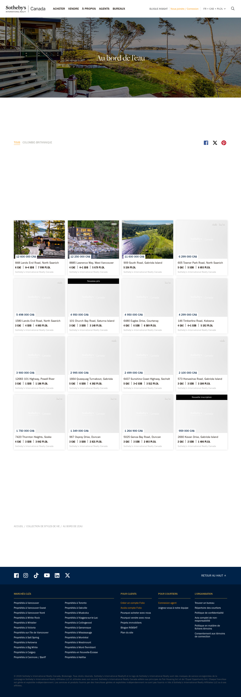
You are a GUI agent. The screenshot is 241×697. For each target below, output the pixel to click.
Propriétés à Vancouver (26, 602)
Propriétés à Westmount (78, 642)
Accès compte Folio (131, 607)
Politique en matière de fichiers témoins (207, 627)
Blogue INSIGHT (158, 8)
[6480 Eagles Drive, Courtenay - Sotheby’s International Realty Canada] (48, 299)
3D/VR (77, 125)
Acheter (59, 8)
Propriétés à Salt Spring (26, 637)
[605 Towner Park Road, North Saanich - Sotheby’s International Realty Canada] (48, 227)
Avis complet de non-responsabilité (206, 619)
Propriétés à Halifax (75, 657)
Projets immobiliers (131, 622)
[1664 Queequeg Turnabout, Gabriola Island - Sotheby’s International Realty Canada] (48, 371)
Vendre (73, 8)
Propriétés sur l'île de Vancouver (31, 632)
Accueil (18, 559)
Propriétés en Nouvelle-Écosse (81, 652)
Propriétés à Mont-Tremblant (80, 647)
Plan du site (127, 632)
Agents (104, 8)
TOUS (17, 109)
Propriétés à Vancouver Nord (29, 612)
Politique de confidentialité (209, 612)
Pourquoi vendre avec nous (135, 617)
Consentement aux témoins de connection (210, 635)
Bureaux (119, 8)
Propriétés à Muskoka (77, 612)
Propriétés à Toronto (76, 602)
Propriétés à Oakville (76, 607)
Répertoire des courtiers (208, 607)
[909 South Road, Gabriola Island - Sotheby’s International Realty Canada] (192, 155)
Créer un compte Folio (133, 602)
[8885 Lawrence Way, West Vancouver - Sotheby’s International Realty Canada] (120, 155)
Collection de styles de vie (43, 559)
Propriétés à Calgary (24, 652)
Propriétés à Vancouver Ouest (30, 607)
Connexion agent (167, 602)
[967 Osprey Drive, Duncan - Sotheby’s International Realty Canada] (120, 442)
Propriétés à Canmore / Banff (30, 657)
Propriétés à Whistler (25, 622)
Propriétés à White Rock (27, 617)
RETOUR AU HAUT (214, 575)
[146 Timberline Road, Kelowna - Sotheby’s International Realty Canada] (120, 299)
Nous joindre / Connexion (184, 8)
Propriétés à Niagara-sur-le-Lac (81, 617)
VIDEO (69, 125)
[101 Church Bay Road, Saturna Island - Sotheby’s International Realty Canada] (192, 227)
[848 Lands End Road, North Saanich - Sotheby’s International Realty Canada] (48, 155)
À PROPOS (89, 8)
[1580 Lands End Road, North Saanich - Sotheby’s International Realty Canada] (120, 227)
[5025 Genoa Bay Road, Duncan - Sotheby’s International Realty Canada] (192, 442)
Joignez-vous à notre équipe (173, 607)
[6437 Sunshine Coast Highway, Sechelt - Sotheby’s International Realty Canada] (120, 371)
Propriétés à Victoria (25, 627)
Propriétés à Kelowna (25, 642)
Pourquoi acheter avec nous (136, 612)
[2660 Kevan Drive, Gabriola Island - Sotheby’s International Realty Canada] (120, 514)
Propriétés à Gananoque (78, 627)
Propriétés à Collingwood (78, 622)
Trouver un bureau (204, 602)
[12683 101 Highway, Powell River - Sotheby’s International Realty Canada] (192, 299)
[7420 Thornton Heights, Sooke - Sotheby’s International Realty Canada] (48, 442)
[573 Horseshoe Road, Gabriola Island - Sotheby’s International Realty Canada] (192, 371)
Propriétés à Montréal (76, 637)
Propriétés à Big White (26, 647)
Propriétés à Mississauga (78, 632)
